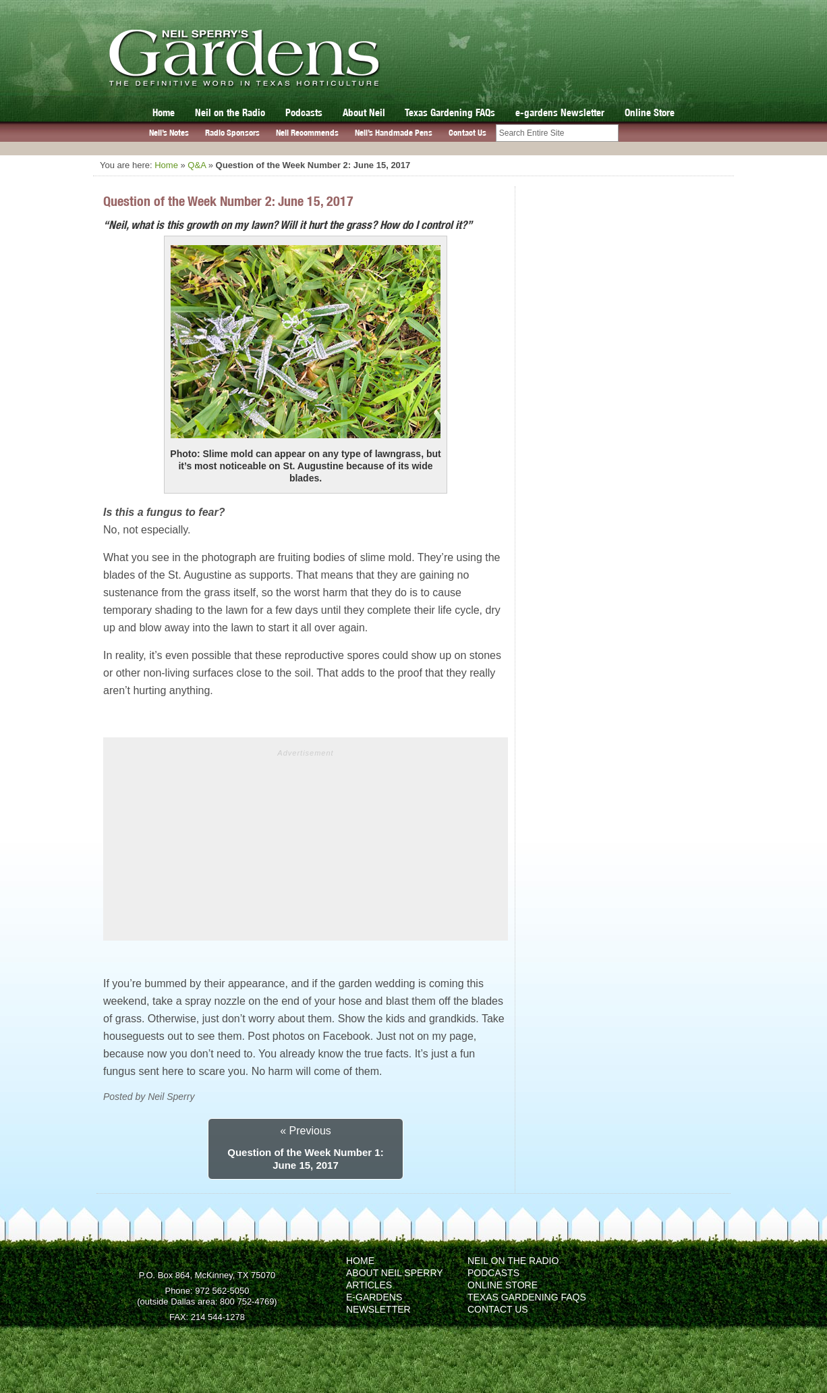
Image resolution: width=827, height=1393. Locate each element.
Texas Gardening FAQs (450, 112)
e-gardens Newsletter (559, 112)
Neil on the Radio (230, 112)
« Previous (305, 1130)
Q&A (197, 165)
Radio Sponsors (232, 133)
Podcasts (303, 112)
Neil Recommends (307, 133)
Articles (369, 1285)
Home (163, 112)
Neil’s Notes (169, 133)
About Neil (364, 112)
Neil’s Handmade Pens (393, 133)
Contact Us (467, 133)
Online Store (650, 112)
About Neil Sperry (394, 1272)
